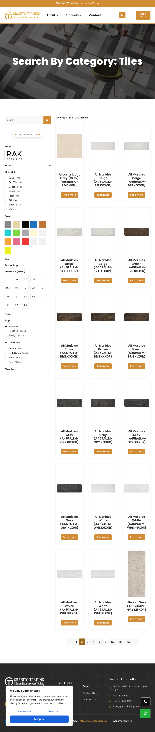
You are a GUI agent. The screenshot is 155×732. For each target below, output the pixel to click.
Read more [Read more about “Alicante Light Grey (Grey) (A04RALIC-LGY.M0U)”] (69, 194)
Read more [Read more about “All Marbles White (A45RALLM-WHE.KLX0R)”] (103, 622)
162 (128, 641)
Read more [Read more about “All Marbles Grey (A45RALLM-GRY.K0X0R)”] (69, 451)
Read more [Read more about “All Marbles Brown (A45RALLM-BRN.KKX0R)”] (103, 366)
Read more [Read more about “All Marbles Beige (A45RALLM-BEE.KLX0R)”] (103, 280)
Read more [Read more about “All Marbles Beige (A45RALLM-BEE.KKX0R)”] (69, 280)
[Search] (47, 120)
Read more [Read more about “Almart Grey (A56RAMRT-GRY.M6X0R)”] (136, 619)
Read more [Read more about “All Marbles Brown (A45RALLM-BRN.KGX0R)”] (69, 366)
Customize (24, 711)
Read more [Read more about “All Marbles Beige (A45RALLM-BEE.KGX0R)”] (136, 194)
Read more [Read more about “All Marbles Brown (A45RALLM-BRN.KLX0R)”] (136, 366)
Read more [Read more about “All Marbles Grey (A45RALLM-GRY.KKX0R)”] (136, 451)
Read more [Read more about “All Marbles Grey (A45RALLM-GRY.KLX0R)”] (69, 537)
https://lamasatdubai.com (93, 721)
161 (120, 641)
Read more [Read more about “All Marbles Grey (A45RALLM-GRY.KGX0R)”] (103, 451)
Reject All (54, 711)
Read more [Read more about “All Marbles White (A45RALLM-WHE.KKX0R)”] (69, 622)
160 (112, 641)
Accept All (39, 719)
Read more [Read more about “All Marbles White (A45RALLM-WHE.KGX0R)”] (136, 537)
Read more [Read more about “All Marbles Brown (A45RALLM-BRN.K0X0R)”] (136, 280)
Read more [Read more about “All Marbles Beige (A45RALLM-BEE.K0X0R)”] (103, 194)
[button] (122, 15)
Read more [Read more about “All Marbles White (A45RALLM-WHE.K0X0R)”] (103, 537)
